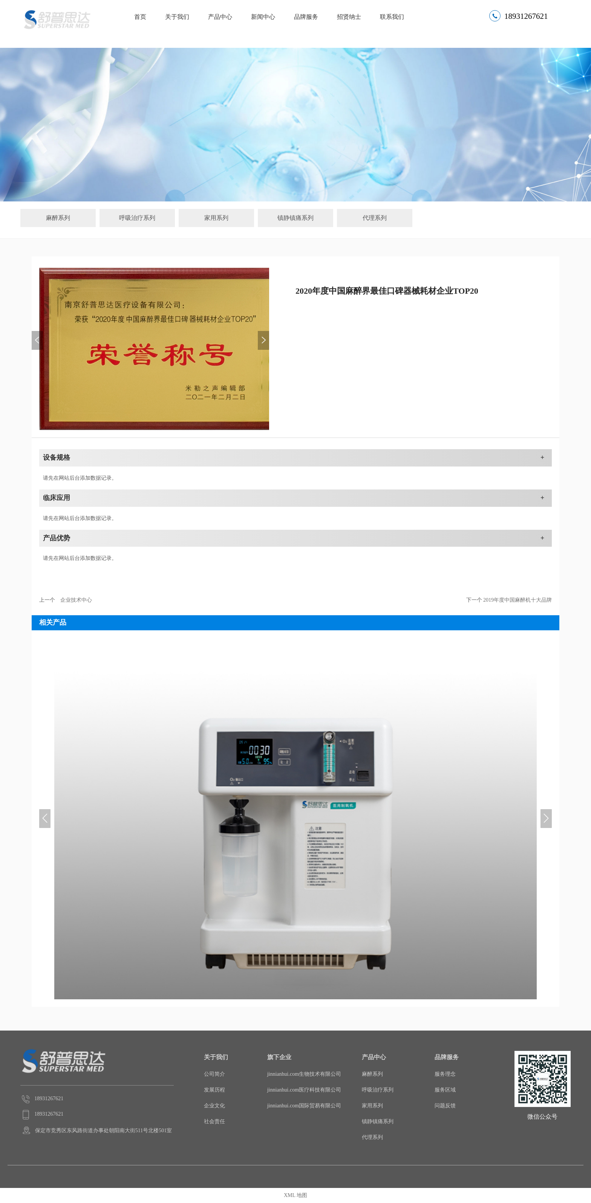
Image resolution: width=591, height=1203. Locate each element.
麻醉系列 (58, 218)
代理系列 (375, 218)
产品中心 (220, 17)
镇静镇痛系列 (295, 218)
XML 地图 (295, 1195)
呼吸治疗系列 (137, 218)
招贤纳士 (349, 17)
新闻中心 (263, 17)
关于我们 (177, 17)
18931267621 (526, 16)
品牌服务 (306, 17)
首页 (140, 17)
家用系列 (216, 218)
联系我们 (392, 17)
